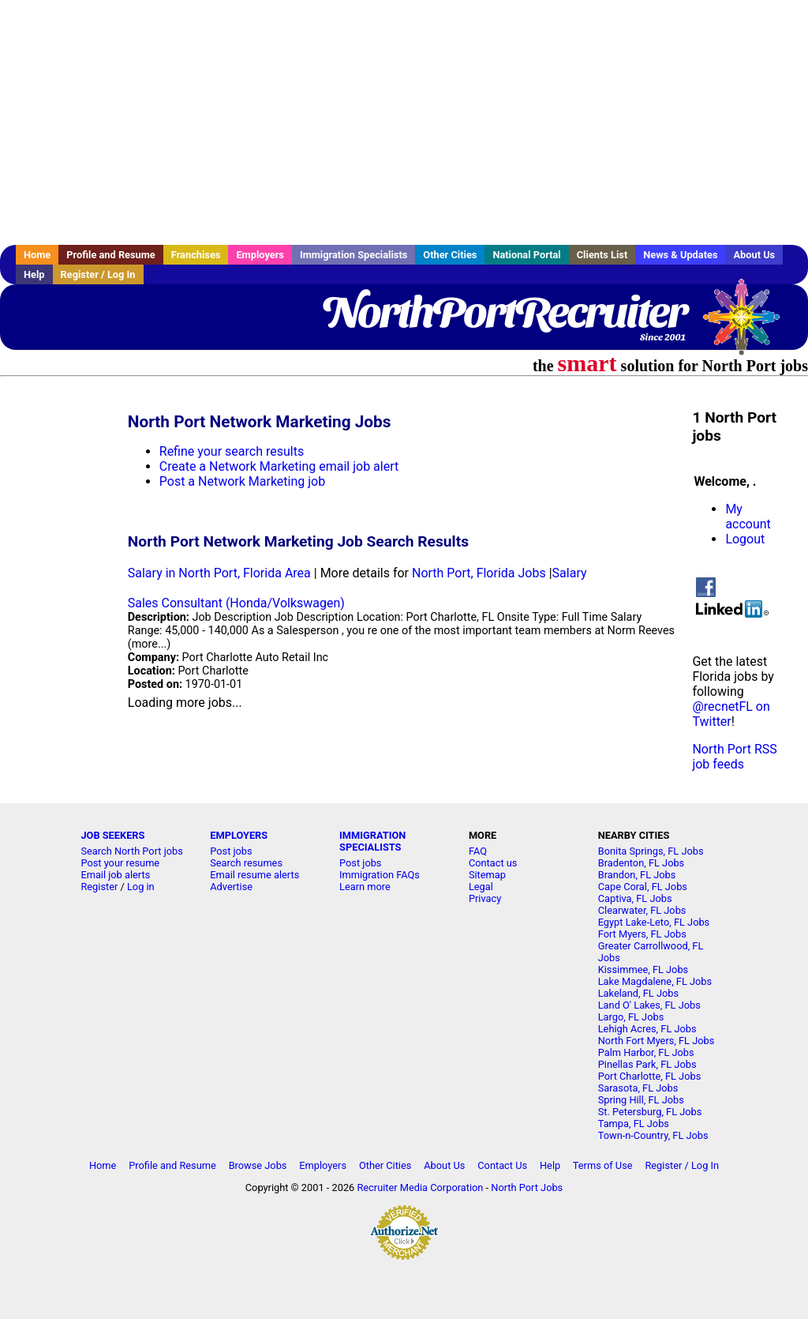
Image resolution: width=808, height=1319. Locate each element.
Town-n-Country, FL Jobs (653, 1135)
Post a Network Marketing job (242, 481)
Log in (141, 886)
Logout (745, 539)
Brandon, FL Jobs (637, 875)
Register (99, 886)
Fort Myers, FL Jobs (642, 934)
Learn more (365, 886)
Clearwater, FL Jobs (642, 910)
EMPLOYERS (238, 835)
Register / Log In (98, 274)
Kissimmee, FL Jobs (643, 969)
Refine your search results (231, 451)
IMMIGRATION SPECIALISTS (372, 841)
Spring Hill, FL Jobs (641, 1100)
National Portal (526, 255)
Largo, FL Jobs (631, 1017)
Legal (481, 886)
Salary (569, 573)
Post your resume (119, 863)
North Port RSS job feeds (734, 757)
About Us (754, 255)
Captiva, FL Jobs (635, 898)
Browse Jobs (258, 1165)
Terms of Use (603, 1165)
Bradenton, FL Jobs (641, 863)
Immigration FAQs (379, 875)
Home (37, 255)
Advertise (231, 886)
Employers (260, 255)
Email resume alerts (254, 875)
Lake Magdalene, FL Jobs (655, 981)
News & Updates (680, 255)
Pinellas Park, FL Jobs (647, 1064)
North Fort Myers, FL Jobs (656, 1041)
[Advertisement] (404, 122)
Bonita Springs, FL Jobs (651, 851)
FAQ (478, 851)
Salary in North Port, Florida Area (219, 573)
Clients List (602, 255)
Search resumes (246, 863)
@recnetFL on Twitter (730, 714)
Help (34, 274)
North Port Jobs (527, 1187)
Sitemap (487, 875)
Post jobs (231, 851)
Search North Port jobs (131, 851)
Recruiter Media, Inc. (749, 324)
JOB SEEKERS (112, 835)
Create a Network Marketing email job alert (278, 466)
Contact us (493, 863)
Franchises (196, 255)
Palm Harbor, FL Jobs (646, 1052)
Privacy (485, 898)
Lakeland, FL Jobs (638, 993)
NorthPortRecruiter (504, 312)
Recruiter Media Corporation (420, 1187)
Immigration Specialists (353, 255)
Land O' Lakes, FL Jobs (649, 1005)
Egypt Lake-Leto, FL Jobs (654, 922)
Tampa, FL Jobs (633, 1123)
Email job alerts (115, 875)
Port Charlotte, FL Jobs (649, 1076)
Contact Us (502, 1165)
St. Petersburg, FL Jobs (650, 1112)
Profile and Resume (110, 255)
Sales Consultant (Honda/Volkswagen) (236, 603)
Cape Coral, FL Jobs (642, 886)
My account (747, 517)
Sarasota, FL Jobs (638, 1088)
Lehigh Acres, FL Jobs (647, 1029)
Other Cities (450, 255)
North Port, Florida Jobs (479, 573)
